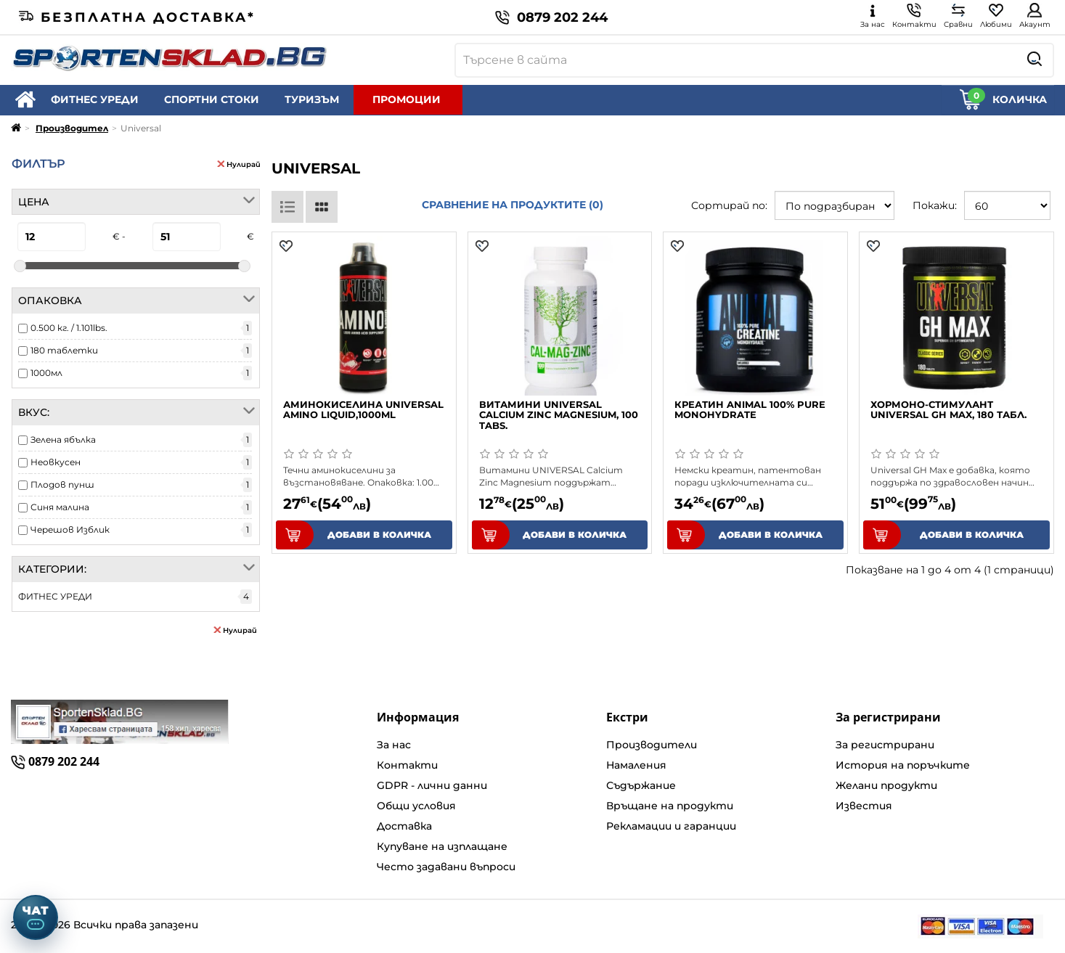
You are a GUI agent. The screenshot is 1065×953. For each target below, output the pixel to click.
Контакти (407, 765)
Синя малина (59, 507)
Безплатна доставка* (137, 17)
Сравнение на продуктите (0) (512, 204)
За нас (394, 744)
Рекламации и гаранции (671, 826)
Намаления (636, 765)
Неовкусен (55, 462)
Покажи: (935, 205)
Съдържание (641, 785)
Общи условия (416, 805)
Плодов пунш (62, 484)
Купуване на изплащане (442, 846)
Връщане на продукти (669, 805)
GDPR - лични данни (432, 785)
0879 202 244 (551, 17)
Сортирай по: (729, 205)
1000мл (46, 372)
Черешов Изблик (70, 529)
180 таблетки (64, 350)
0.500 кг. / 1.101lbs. (68, 327)
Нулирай (239, 163)
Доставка (404, 826)
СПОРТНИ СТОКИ (211, 99)
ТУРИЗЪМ (312, 99)
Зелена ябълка (63, 439)
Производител (72, 128)
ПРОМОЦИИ (406, 99)
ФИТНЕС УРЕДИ (95, 99)
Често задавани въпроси (446, 866)
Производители (651, 744)
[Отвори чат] (35, 917)
